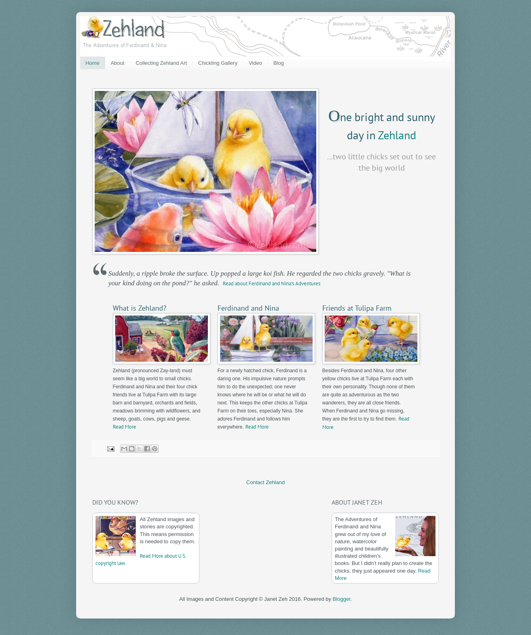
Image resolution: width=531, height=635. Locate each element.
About (117, 63)
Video (255, 63)
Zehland (397, 135)
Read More (124, 426)
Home (92, 63)
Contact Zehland (265, 482)
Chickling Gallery (218, 63)
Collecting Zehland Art (161, 63)
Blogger (342, 599)
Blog (278, 63)
